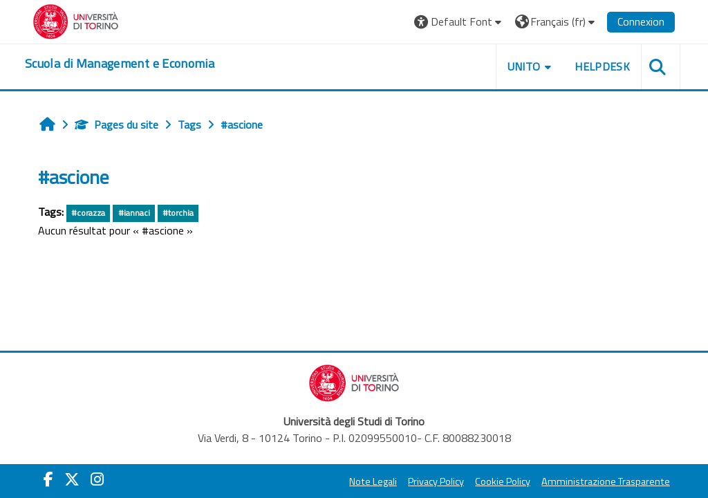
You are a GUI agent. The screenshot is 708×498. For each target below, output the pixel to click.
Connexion (640, 21)
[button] (459, 22)
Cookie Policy (502, 481)
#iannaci (134, 212)
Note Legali (373, 481)
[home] (119, 63)
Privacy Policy (436, 481)
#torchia (178, 212)
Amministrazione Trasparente (605, 481)
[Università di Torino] (75, 20)
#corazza (88, 212)
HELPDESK (602, 66)
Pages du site (116, 124)
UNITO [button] (524, 66)
